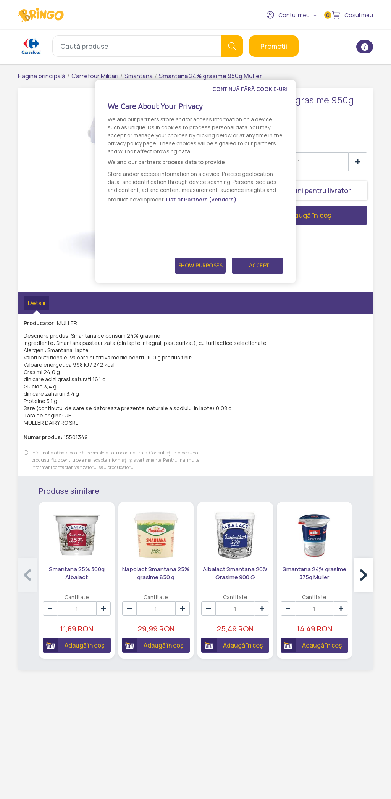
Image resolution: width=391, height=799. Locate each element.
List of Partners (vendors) (201, 199)
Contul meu (288, 15)
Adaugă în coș (281, 215)
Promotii (273, 46)
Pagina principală (41, 76)
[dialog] (195, 181)
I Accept (257, 266)
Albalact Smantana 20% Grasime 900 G (235, 573)
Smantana (138, 76)
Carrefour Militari (94, 76)
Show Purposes (200, 266)
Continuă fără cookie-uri (249, 89)
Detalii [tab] (36, 303)
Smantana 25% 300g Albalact (77, 573)
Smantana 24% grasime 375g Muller (314, 573)
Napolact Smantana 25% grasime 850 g (155, 573)
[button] (363, 575)
